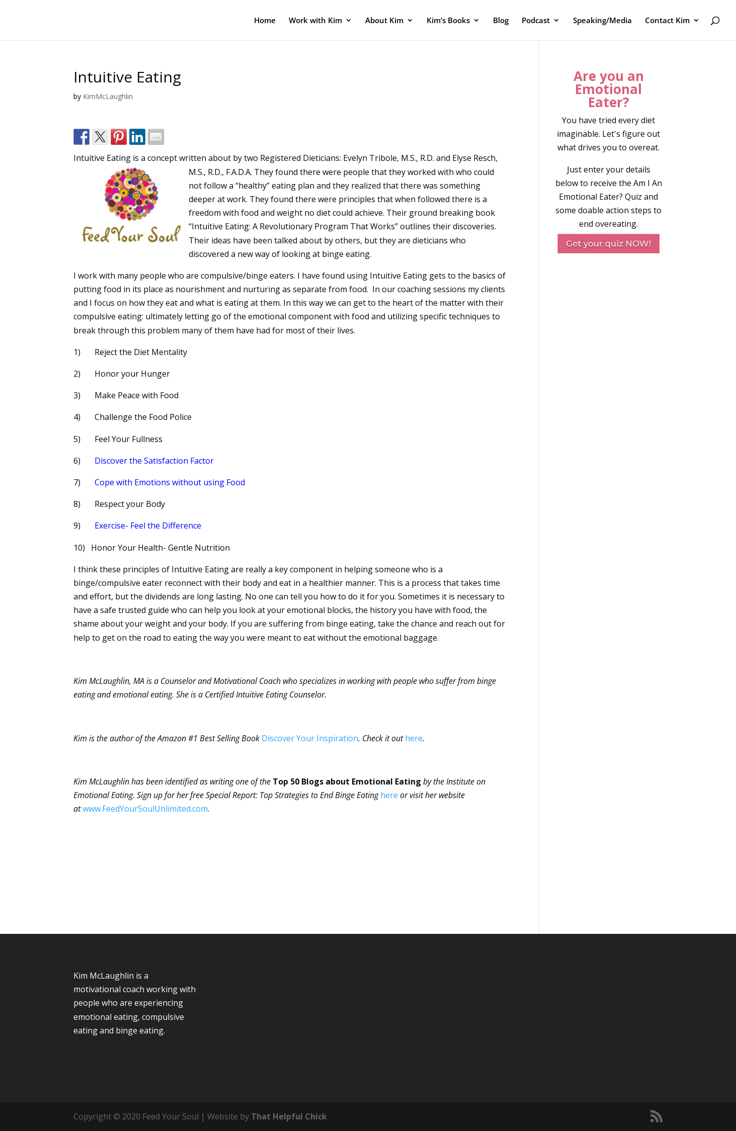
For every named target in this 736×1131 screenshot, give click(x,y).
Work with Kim (315, 21)
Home (265, 21)
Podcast (536, 21)
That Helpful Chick (289, 1116)
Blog (501, 21)
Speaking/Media (602, 21)
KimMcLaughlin (108, 96)
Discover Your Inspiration (310, 738)
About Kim (384, 21)
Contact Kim (667, 21)
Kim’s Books (448, 21)
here (414, 738)
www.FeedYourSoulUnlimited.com (145, 808)
